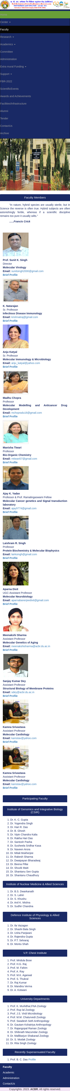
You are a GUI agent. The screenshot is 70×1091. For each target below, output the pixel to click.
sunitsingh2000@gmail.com (27, 271)
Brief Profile (10, 274)
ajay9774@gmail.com (24, 508)
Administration (11, 1078)
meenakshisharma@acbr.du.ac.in (30, 646)
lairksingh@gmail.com (24, 554)
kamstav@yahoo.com (24, 738)
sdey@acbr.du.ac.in (22, 692)
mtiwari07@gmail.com (24, 458)
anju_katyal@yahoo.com (25, 363)
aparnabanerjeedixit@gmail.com (30, 600)
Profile (32, 1059)
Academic (8, 1072)
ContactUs (9, 1083)
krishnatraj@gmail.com (24, 317)
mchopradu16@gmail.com (26, 412)
